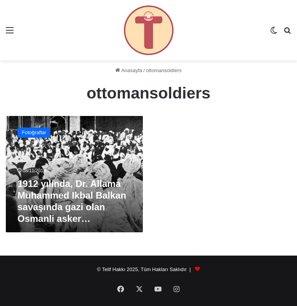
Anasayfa (128, 70)
